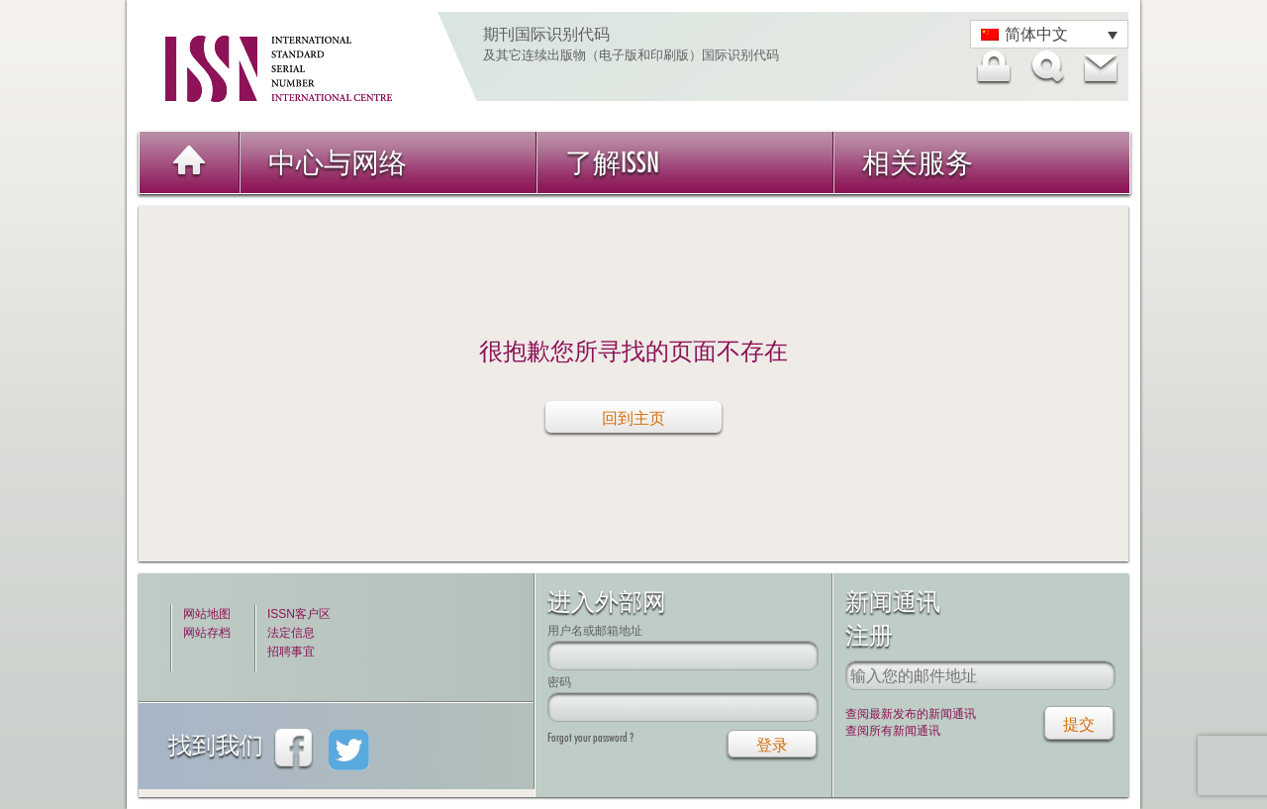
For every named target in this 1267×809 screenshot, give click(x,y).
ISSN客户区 (299, 614)
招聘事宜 (291, 651)
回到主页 (633, 418)
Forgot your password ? (590, 737)
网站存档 (207, 633)
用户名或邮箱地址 (594, 630)
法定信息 (291, 633)
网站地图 (207, 614)
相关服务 (917, 162)
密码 (559, 681)
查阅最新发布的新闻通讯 (910, 714)
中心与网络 (337, 162)
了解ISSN (612, 162)
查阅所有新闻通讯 (892, 731)
